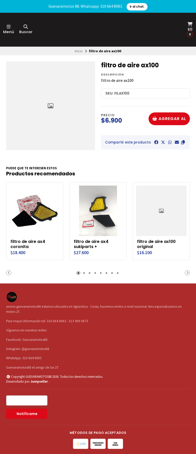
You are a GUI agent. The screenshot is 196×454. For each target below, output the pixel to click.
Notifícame (27, 413)
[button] (183, 142)
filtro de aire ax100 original (156, 244)
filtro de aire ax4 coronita (27, 244)
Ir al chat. (137, 7)
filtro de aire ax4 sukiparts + (91, 244)
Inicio (79, 51)
